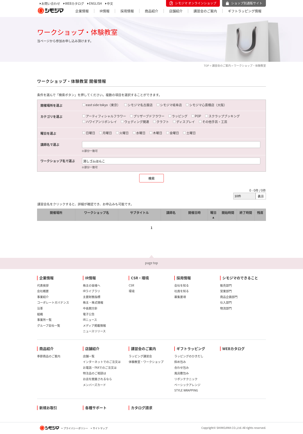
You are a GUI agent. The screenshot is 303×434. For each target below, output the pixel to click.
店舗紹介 (176, 11)
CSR (131, 285)
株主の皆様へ (91, 285)
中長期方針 (90, 308)
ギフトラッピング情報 (244, 11)
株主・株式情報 (93, 302)
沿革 (40, 308)
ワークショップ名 (96, 212)
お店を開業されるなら (97, 379)
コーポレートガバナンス (53, 302)
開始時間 (228, 212)
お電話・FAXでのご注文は (100, 367)
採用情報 (127, 11)
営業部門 (226, 291)
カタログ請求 (141, 407)
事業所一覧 (44, 319)
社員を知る (181, 291)
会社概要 (43, 291)
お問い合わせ (50, 3)
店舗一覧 (89, 356)
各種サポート (96, 407)
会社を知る (181, 285)
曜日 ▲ (213, 214)
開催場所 (56, 212)
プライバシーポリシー (75, 428)
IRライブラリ (91, 291)
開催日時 (194, 212)
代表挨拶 (43, 285)
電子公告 (89, 314)
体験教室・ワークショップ (146, 361)
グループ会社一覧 (48, 325)
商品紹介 (151, 11)
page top (151, 263)
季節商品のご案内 (48, 356)
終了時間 (246, 212)
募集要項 (180, 297)
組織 (40, 314)
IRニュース (90, 319)
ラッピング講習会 (140, 356)
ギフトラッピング (191, 348)
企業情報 (82, 11)
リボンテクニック (186, 379)
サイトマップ (100, 428)
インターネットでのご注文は (102, 361)
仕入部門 (226, 302)
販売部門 (226, 285)
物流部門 (226, 308)
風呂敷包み (181, 373)
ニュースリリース (94, 331)
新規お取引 (48, 407)
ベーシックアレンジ (187, 385)
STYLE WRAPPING (186, 390)
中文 (110, 3)
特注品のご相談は (94, 373)
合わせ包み (181, 367)
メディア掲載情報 (94, 325)
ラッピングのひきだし (188, 356)
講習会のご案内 (205, 11)
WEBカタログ (74, 3)
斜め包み (180, 361)
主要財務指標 (91, 297)
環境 (132, 291)
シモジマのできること (240, 277)
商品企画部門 (229, 297)
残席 (260, 212)
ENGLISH (95, 3)
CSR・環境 (140, 277)
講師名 (171, 212)
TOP (206, 66)
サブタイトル (139, 212)
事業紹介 (43, 297)
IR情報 (104, 11)
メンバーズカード (94, 385)
